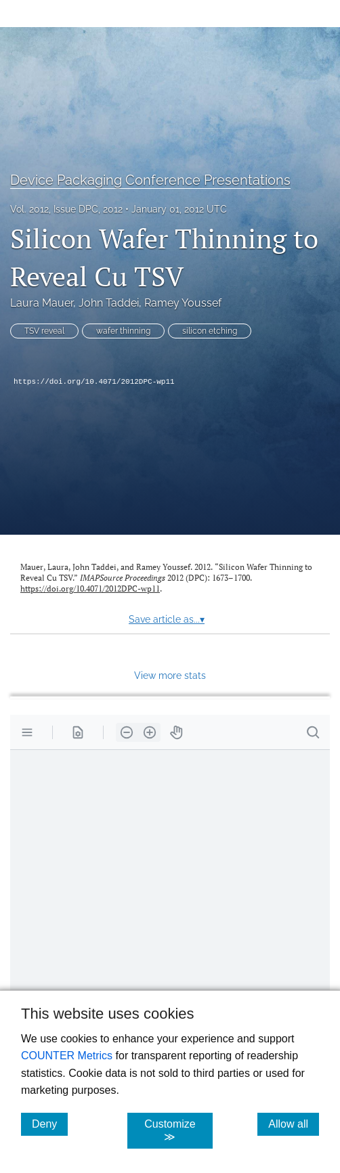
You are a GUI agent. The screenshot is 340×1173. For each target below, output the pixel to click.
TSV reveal (44, 331)
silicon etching (209, 331)
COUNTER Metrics (66, 1055)
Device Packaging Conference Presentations (150, 180)
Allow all (293, 1123)
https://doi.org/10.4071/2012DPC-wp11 (94, 382)
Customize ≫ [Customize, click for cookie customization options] (178, 1130)
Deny (50, 1123)
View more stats (170, 675)
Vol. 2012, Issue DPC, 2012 (66, 209)
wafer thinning (123, 331)
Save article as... (167, 619)
